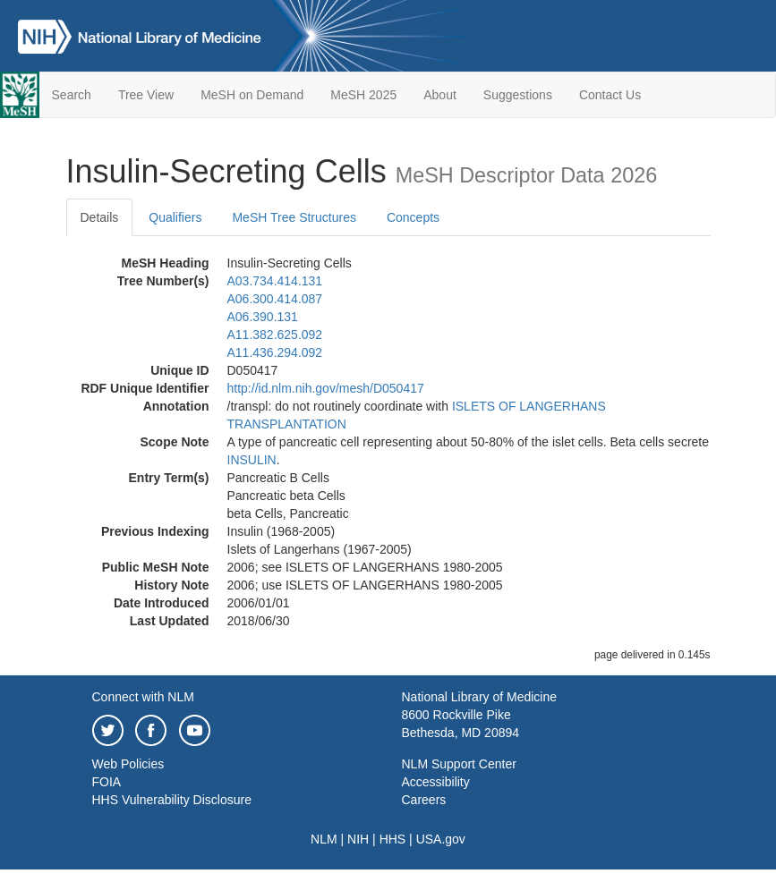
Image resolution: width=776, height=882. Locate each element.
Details (100, 217)
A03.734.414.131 (275, 281)
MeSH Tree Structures (294, 217)
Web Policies (128, 764)
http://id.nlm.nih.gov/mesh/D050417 (325, 388)
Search (71, 95)
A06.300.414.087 (275, 299)
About (439, 95)
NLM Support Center (459, 764)
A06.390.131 (262, 317)
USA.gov (440, 839)
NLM (324, 839)
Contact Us (610, 95)
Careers (424, 800)
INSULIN (252, 460)
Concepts (413, 217)
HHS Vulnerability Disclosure (172, 800)
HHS (392, 839)
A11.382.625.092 (275, 334)
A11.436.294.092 (275, 352)
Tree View (146, 95)
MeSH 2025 (363, 95)
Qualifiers (175, 217)
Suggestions (517, 95)
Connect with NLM (143, 697)
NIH (358, 839)
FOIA (107, 782)
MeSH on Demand (251, 95)
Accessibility (436, 782)
